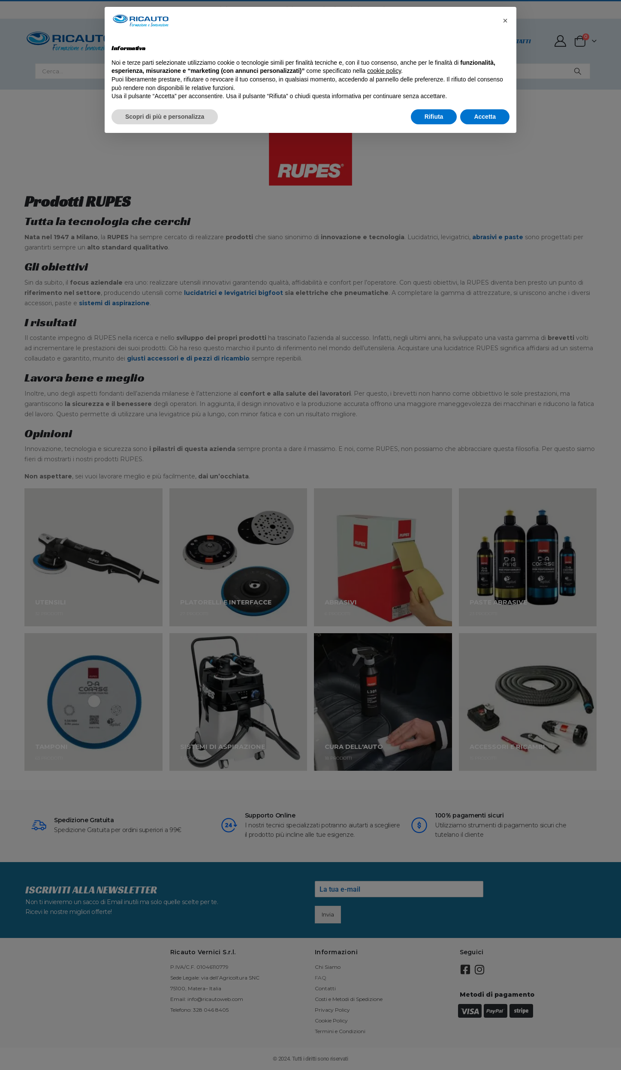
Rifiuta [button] (434, 116)
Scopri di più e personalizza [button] (164, 116)
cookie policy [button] (384, 70)
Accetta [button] (485, 116)
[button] (505, 20)
